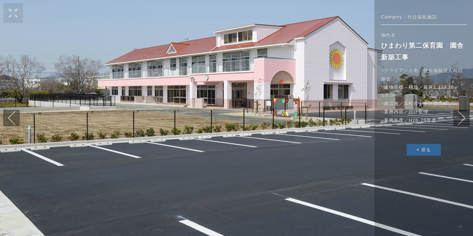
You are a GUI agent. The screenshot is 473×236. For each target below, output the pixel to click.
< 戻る (424, 149)
